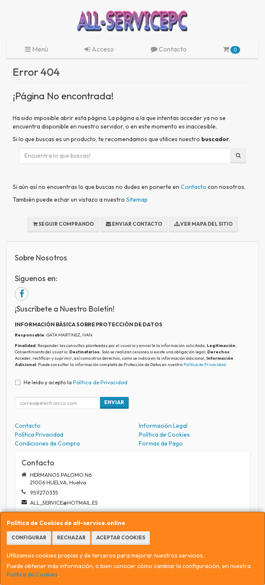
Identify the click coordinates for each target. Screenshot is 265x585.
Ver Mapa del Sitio (203, 224)
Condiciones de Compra (47, 443)
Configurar (28, 537)
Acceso (99, 49)
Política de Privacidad (205, 364)
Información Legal (163, 425)
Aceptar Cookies (120, 537)
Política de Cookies (32, 574)
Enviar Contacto (134, 224)
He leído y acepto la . (76, 382)
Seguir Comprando (63, 224)
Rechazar (71, 537)
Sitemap (137, 199)
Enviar (114, 402)
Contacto (169, 49)
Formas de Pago (161, 443)
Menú (36, 49)
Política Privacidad (39, 434)
